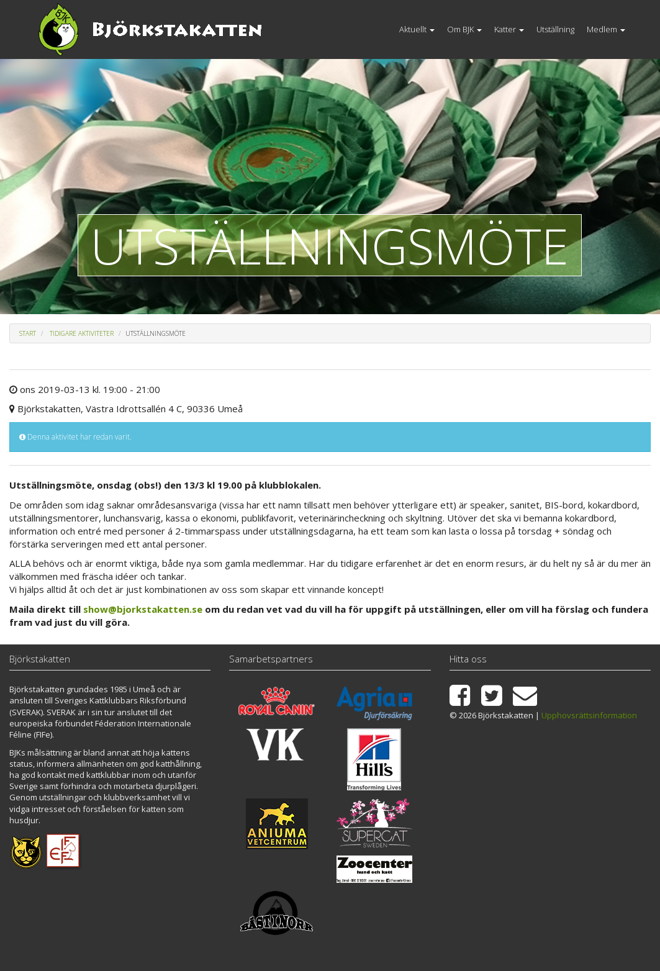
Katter (509, 29)
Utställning (555, 29)
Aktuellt (417, 29)
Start (27, 333)
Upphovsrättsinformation (589, 715)
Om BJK (464, 29)
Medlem (606, 29)
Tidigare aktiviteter (82, 333)
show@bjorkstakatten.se (142, 609)
